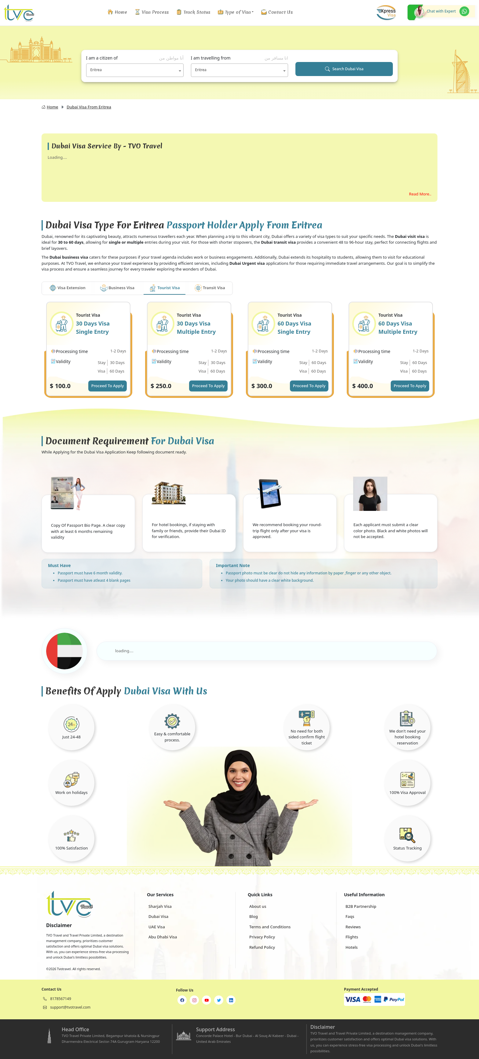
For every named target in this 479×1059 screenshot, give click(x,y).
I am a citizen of (135, 58)
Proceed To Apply (107, 385)
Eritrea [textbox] (96, 69)
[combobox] (135, 70)
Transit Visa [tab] (210, 288)
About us (257, 906)
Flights (352, 937)
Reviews (353, 927)
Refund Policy (262, 947)
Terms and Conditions (270, 927)
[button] (235, 11)
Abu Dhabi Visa (162, 937)
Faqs (350, 916)
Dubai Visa (158, 916)
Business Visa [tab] (117, 288)
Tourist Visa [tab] (164, 288)
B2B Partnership (361, 906)
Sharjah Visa (160, 906)
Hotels (352, 947)
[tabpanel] (239, 354)
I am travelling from (239, 58)
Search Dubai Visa (344, 69)
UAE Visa (156, 927)
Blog (253, 916)
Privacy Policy (262, 937)
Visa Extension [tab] (67, 288)
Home (50, 107)
